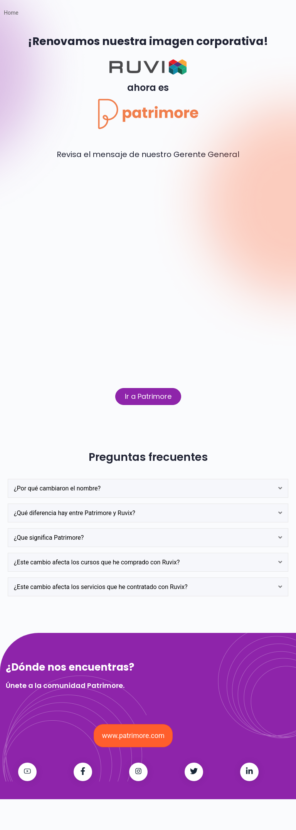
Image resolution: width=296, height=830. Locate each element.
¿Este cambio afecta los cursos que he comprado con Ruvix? (97, 562)
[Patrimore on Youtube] (27, 772)
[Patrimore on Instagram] (138, 772)
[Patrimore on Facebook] (83, 772)
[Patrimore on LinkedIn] (249, 772)
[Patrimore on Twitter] (194, 772)
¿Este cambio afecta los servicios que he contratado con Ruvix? (101, 587)
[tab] (148, 488)
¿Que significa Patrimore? (49, 537)
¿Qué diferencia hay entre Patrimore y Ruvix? (74, 513)
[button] (148, 396)
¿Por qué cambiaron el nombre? (57, 488)
